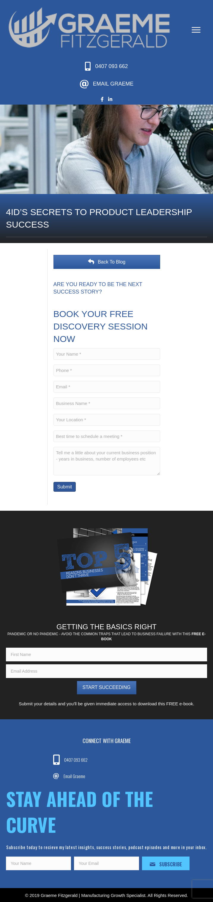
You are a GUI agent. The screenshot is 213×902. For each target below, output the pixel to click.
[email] (106, 671)
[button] (106, 687)
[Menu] (196, 30)
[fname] (106, 654)
